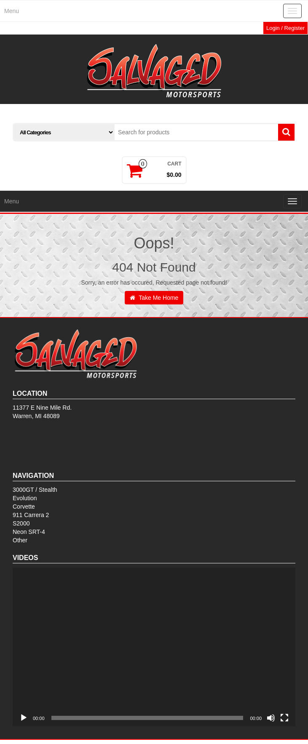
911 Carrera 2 (31, 515)
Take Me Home (154, 297)
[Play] (23, 718)
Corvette (24, 506)
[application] (154, 647)
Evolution (25, 498)
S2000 (21, 523)
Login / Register (285, 28)
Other (20, 540)
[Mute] (271, 718)
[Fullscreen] (284, 718)
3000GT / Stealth (35, 489)
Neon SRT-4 (29, 531)
